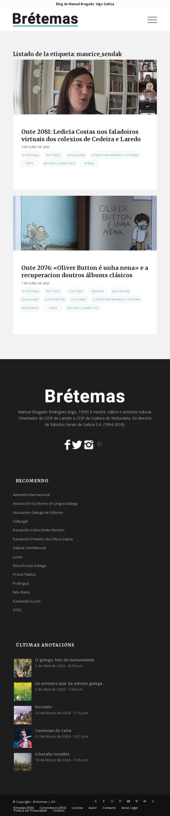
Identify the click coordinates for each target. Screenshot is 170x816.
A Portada (30, 155)
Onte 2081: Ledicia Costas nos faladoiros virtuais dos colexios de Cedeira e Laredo (81, 135)
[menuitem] (149, 19)
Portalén (43, 707)
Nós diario (21, 592)
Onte (29, 163)
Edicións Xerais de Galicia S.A (75, 424)
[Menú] (149, 19)
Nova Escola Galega (29, 565)
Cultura (75, 291)
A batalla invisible (52, 754)
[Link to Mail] (145, 801)
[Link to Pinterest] (120, 801)
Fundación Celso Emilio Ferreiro (39, 529)
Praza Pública (24, 574)
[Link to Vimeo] (136, 801)
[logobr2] (70, 19)
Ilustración (55, 299)
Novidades (30, 308)
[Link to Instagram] (112, 801)
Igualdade (30, 299)
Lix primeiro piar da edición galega (68, 683)
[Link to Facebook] (104, 801)
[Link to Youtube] (128, 801)
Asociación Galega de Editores (38, 512)
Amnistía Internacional (31, 494)
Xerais (89, 163)
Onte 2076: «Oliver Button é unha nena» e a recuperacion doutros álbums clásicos (84, 271)
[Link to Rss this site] (153, 801)
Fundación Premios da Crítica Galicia (43, 539)
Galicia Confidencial (29, 547)
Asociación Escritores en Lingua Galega (45, 503)
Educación (76, 155)
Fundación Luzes (27, 601)
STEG (17, 609)
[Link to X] (95, 801)
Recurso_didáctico (59, 163)
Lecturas (78, 299)
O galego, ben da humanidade (64, 659)
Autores (53, 155)
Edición (98, 291)
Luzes (18, 556)
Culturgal (20, 521)
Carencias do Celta (53, 730)
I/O (53, 802)
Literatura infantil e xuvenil (115, 155)
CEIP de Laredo (58, 418)
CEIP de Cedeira (90, 418)
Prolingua (21, 583)
